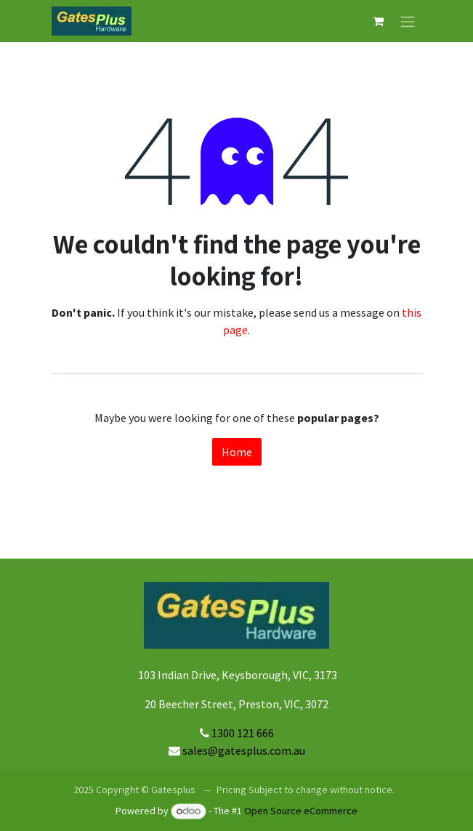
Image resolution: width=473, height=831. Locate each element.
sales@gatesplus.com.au (243, 750)
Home (237, 452)
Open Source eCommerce (300, 810)
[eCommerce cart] (378, 21)
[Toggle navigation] (407, 21)
